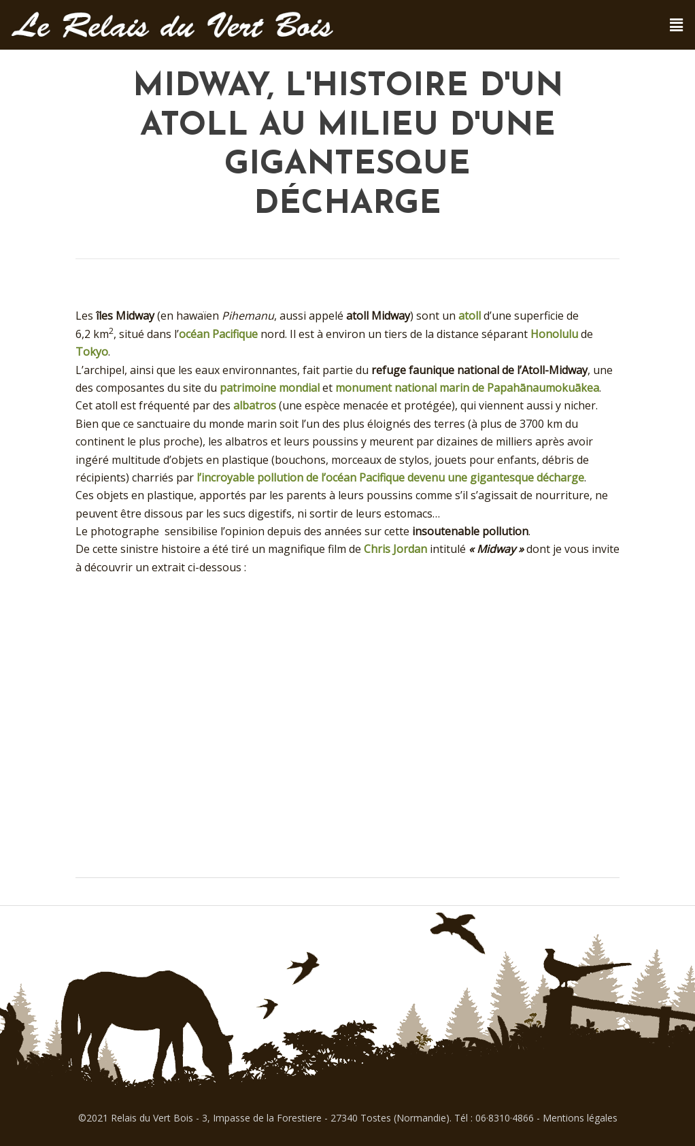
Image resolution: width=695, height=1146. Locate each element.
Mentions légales (580, 1117)
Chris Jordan (395, 548)
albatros (254, 405)
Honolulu (554, 333)
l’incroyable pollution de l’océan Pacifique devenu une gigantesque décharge (390, 477)
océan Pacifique (218, 333)
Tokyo (91, 351)
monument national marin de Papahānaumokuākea (467, 387)
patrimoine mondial (270, 387)
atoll (469, 315)
